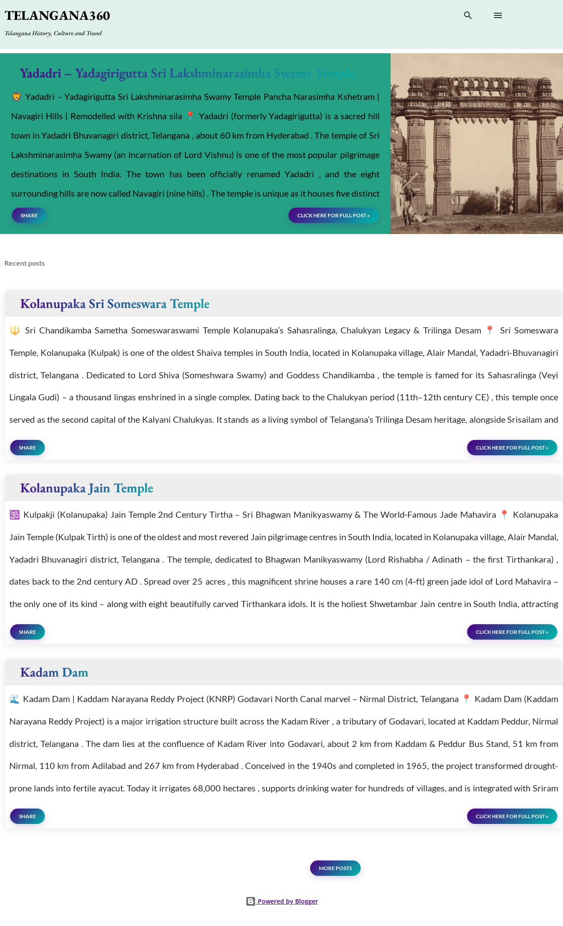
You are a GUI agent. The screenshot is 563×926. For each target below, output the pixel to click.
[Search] (468, 17)
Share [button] (29, 215)
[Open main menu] (497, 15)
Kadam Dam (54, 672)
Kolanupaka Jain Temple (86, 487)
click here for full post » (333, 215)
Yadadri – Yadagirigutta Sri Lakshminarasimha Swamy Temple (187, 72)
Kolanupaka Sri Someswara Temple (114, 303)
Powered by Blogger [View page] (281, 901)
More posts (335, 868)
